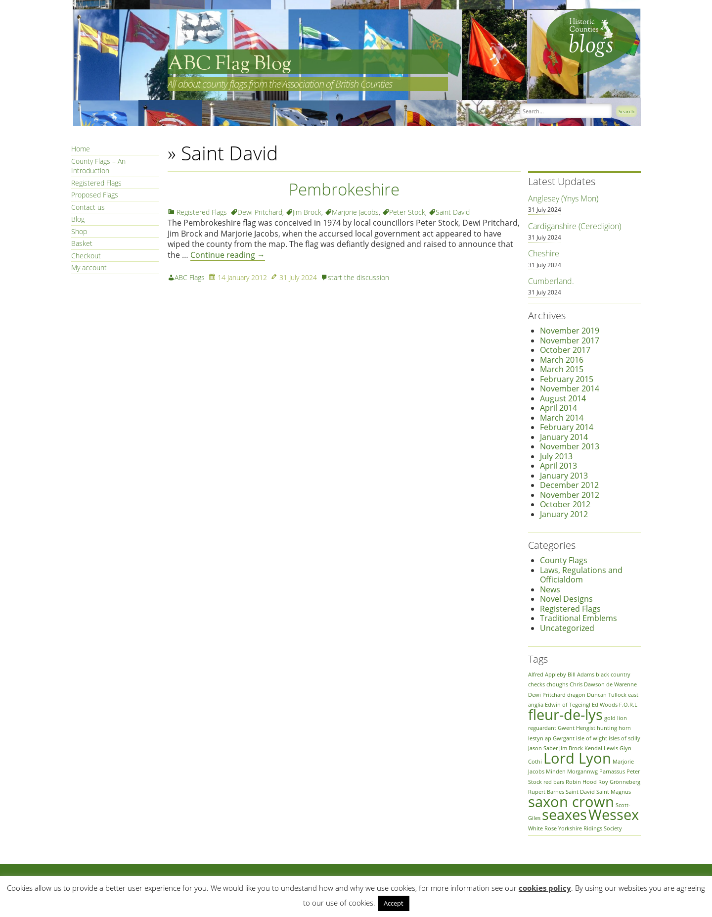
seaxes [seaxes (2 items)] (564, 814)
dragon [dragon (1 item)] (576, 694)
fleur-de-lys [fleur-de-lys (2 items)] (565, 714)
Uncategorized (567, 628)
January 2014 (564, 437)
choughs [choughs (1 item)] (557, 684)
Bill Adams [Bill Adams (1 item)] (581, 674)
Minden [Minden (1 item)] (556, 771)
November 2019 (569, 330)
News (550, 589)
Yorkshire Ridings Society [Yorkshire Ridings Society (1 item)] (590, 828)
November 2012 (569, 494)
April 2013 (558, 465)
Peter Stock (407, 212)
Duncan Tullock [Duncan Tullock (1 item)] (606, 694)
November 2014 (569, 388)
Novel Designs (566, 598)
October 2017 (565, 349)
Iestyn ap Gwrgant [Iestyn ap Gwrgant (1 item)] (551, 738)
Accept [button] (393, 903)
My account (89, 267)
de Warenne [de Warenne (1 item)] (621, 684)
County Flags (563, 560)
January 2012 (564, 514)
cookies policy (545, 888)
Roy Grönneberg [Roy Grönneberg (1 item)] (619, 781)
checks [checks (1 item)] (536, 684)
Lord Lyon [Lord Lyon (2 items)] (577, 758)
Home (80, 148)
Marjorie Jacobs (355, 212)
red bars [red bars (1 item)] (553, 781)
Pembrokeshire (344, 189)
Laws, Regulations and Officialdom (581, 575)
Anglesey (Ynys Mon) (563, 198)
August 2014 (563, 398)
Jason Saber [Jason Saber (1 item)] (543, 748)
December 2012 (569, 485)
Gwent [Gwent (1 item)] (566, 727)
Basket (81, 243)
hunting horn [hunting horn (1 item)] (614, 727)
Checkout (86, 255)
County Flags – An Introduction (98, 166)
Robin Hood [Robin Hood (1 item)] (581, 781)
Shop (79, 231)
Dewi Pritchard (259, 212)
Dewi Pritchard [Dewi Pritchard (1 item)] (547, 694)
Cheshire (543, 253)
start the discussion (358, 277)
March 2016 (561, 359)
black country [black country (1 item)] (613, 674)
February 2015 (566, 379)
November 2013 (569, 446)
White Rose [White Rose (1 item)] (542, 828)
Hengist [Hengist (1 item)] (585, 727)
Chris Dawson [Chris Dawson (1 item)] (587, 684)
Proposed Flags (94, 194)
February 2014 (566, 427)
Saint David (453, 212)
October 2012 (565, 504)
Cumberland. (551, 281)
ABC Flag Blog (229, 64)
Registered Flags (96, 183)
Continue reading (227, 254)
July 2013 (556, 456)
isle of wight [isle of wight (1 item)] (591, 738)
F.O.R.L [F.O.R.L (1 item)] (628, 704)
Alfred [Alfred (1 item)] (535, 674)
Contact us (88, 207)
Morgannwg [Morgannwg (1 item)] (582, 771)
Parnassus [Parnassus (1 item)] (612, 771)
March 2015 (561, 369)
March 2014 (561, 417)
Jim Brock (307, 212)
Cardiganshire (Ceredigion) (574, 226)
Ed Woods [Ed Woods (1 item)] (605, 704)
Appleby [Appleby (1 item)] (555, 674)
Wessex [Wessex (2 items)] (613, 814)
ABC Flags (190, 277)
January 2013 (564, 475)
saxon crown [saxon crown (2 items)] (571, 802)
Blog (78, 219)
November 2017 (569, 340)
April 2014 (558, 407)
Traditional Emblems (578, 618)
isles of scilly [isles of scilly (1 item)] (624, 738)
